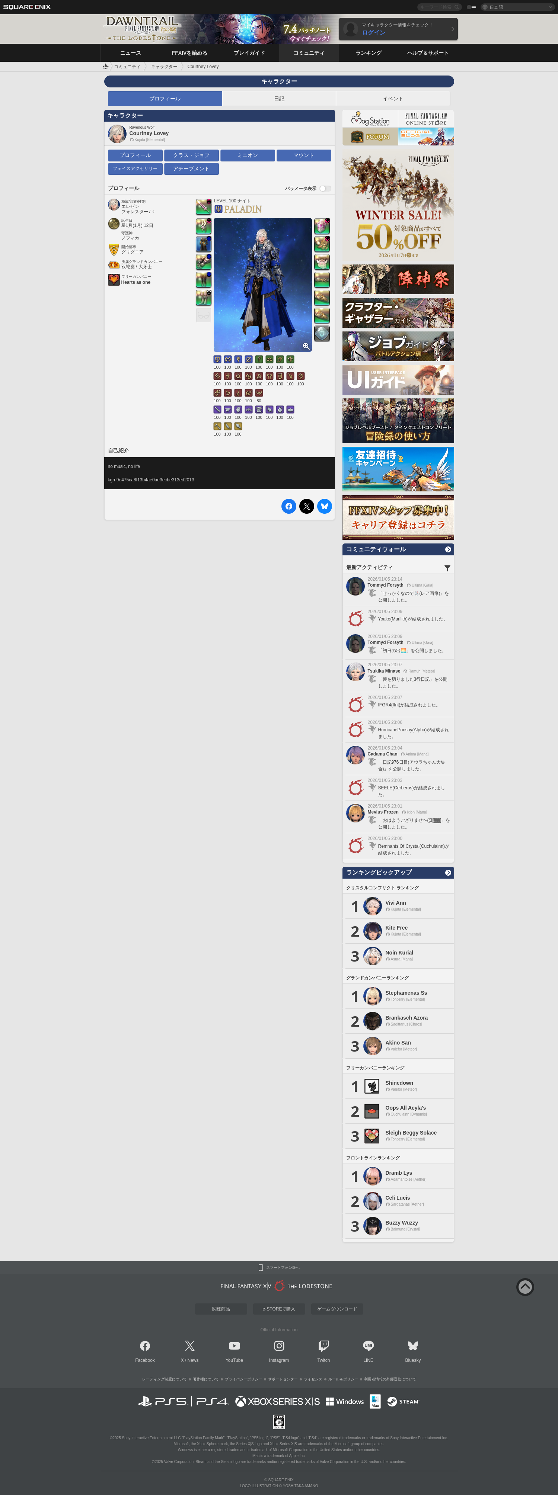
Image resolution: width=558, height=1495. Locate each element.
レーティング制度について (164, 1379)
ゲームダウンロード (337, 1309)
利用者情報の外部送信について (390, 1379)
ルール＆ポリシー (343, 1379)
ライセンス (313, 1379)
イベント (393, 99)
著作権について (206, 1379)
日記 (279, 99)
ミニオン (247, 155)
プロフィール (165, 99)
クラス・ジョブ (191, 155)
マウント (303, 155)
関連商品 (221, 1309)
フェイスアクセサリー (135, 168)
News (193, 1360)
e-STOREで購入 (279, 1309)
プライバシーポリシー (243, 1379)
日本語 (496, 7)
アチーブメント (191, 168)
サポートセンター (283, 1379)
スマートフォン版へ (283, 1268)
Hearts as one (136, 282)
